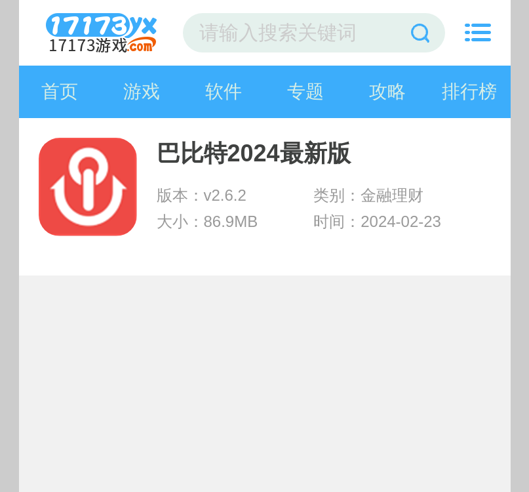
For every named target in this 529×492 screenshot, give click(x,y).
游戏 (141, 91)
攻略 (387, 91)
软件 (223, 91)
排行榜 (469, 91)
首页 (59, 91)
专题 (305, 91)
